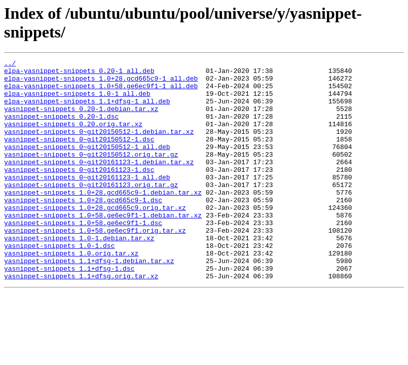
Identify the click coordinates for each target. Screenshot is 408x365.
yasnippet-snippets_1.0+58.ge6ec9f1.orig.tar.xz (95, 265)
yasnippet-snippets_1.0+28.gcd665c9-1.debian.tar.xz (103, 219)
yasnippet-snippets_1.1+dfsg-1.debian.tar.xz (89, 301)
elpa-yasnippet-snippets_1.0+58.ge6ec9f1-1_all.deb (101, 91)
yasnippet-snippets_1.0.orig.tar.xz (71, 292)
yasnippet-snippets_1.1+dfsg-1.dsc (69, 310)
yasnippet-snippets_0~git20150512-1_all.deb (87, 164)
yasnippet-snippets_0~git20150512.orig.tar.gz (91, 173)
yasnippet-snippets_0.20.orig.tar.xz (73, 137)
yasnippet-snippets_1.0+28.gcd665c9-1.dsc (83, 228)
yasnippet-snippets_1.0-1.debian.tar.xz (79, 274)
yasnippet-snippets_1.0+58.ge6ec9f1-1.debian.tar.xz (103, 246)
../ (10, 64)
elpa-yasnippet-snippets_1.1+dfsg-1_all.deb (87, 110)
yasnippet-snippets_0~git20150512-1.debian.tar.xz (99, 146)
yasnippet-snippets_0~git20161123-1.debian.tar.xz (99, 183)
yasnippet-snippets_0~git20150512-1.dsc (79, 155)
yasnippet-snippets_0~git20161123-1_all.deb (87, 201)
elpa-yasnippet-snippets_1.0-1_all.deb (77, 100)
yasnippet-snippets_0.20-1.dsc (61, 128)
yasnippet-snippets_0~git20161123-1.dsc (79, 192)
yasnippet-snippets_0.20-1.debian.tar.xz (81, 119)
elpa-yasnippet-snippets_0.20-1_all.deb (79, 73)
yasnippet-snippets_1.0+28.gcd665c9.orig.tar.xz (95, 237)
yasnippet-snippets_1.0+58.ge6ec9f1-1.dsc (83, 256)
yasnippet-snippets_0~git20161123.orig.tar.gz (91, 210)
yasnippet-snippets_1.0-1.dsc (59, 283)
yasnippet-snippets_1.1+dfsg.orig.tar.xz (81, 319)
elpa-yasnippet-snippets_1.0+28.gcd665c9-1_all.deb (101, 82)
